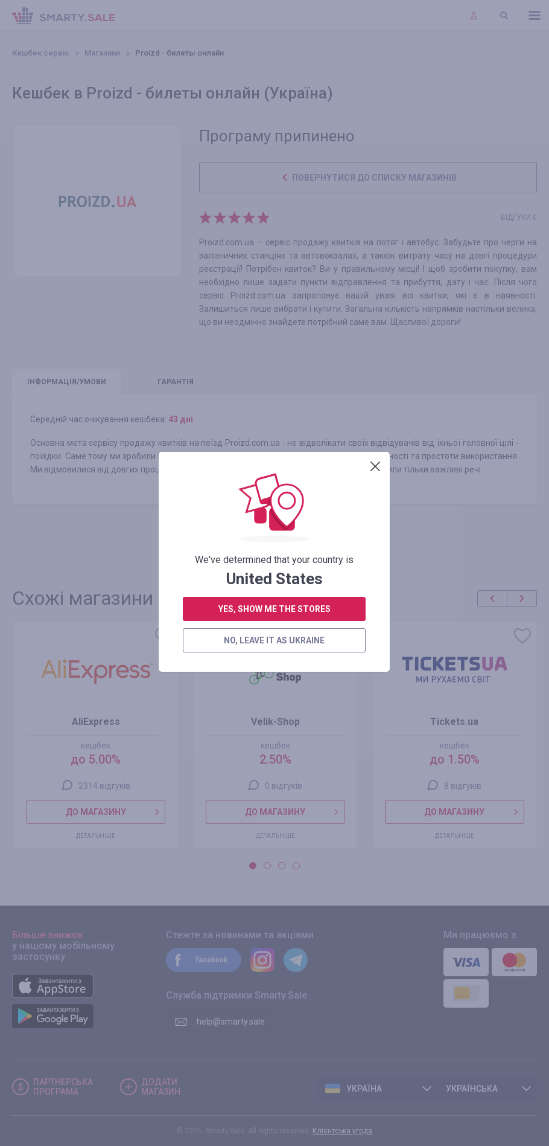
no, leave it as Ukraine (274, 336)
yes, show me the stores (274, 304)
